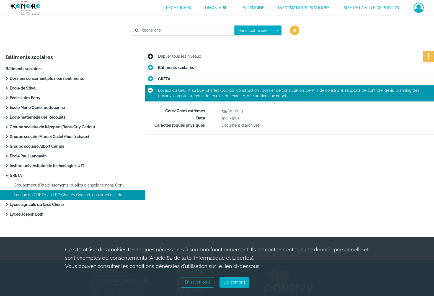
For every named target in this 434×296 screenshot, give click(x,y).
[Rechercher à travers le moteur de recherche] (186, 30)
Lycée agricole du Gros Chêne (37, 204)
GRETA (16, 175)
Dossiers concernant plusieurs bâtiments (47, 78)
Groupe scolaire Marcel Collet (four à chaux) (49, 136)
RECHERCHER (178, 8)
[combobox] (257, 30)
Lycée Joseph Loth (26, 214)
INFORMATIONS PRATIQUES (304, 8)
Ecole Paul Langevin (28, 156)
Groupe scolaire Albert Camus (37, 146)
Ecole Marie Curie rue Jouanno (37, 107)
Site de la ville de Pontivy (371, 8)
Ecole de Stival (23, 88)
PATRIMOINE (252, 8)
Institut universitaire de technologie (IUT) (47, 166)
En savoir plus (197, 282)
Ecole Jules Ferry (25, 98)
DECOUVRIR (216, 8)
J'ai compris (234, 282)
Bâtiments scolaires (24, 69)
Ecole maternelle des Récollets (37, 117)
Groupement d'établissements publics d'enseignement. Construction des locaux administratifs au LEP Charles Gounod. (69, 185)
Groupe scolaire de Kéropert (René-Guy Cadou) (52, 127)
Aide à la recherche (153, 40)
